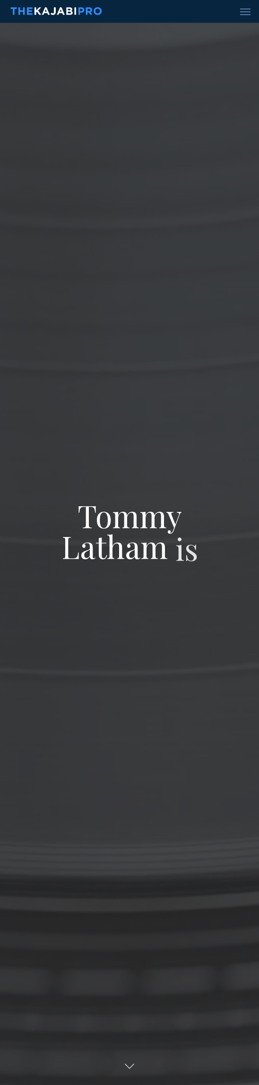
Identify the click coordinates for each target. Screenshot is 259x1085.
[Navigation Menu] (245, 11)
